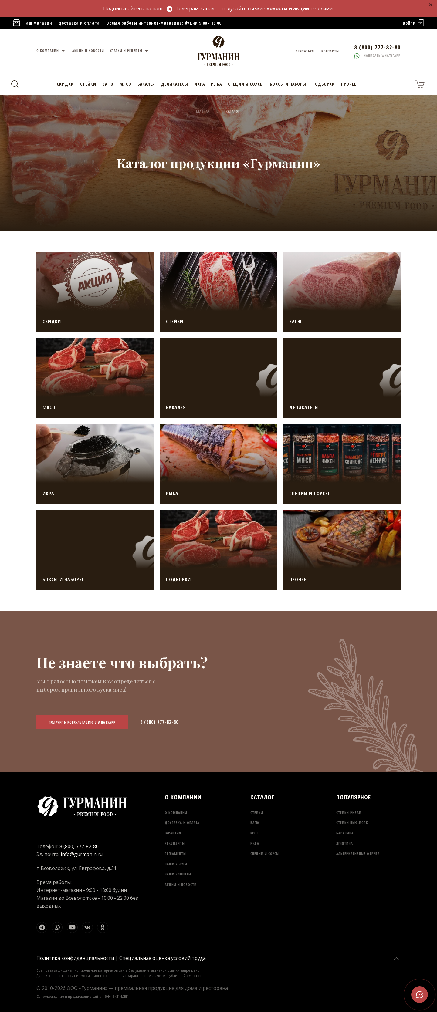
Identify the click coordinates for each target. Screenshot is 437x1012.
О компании (51, 51)
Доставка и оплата (79, 23)
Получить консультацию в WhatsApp (82, 722)
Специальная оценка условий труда (162, 958)
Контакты (330, 51)
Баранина (345, 833)
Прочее (348, 84)
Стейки (88, 84)
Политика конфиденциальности (75, 958)
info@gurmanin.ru (82, 854)
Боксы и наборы (288, 84)
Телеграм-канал (190, 8)
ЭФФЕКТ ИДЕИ (116, 996)
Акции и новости (88, 50)
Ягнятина (344, 843)
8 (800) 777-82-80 (159, 722)
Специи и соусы (246, 84)
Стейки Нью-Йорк (352, 822)
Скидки (65, 84)
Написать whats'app (377, 55)
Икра (199, 84)
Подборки (323, 84)
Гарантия (173, 833)
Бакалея (146, 84)
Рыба (216, 84)
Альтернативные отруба (358, 853)
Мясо (125, 84)
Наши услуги (176, 864)
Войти (414, 23)
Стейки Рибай (348, 812)
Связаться (305, 51)
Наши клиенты (178, 874)
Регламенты (175, 853)
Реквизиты (175, 843)
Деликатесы (174, 84)
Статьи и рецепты (130, 51)
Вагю (107, 84)
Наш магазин (32, 23)
